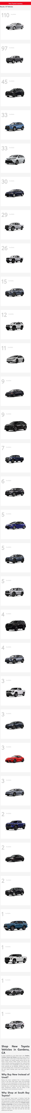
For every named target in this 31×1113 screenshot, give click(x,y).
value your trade (6, 1105)
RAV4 (14, 1061)
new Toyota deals (17, 1055)
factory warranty (25, 1080)
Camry (6, 1061)
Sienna (25, 1061)
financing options (25, 1099)
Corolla (18, 1061)
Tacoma (11, 1061)
